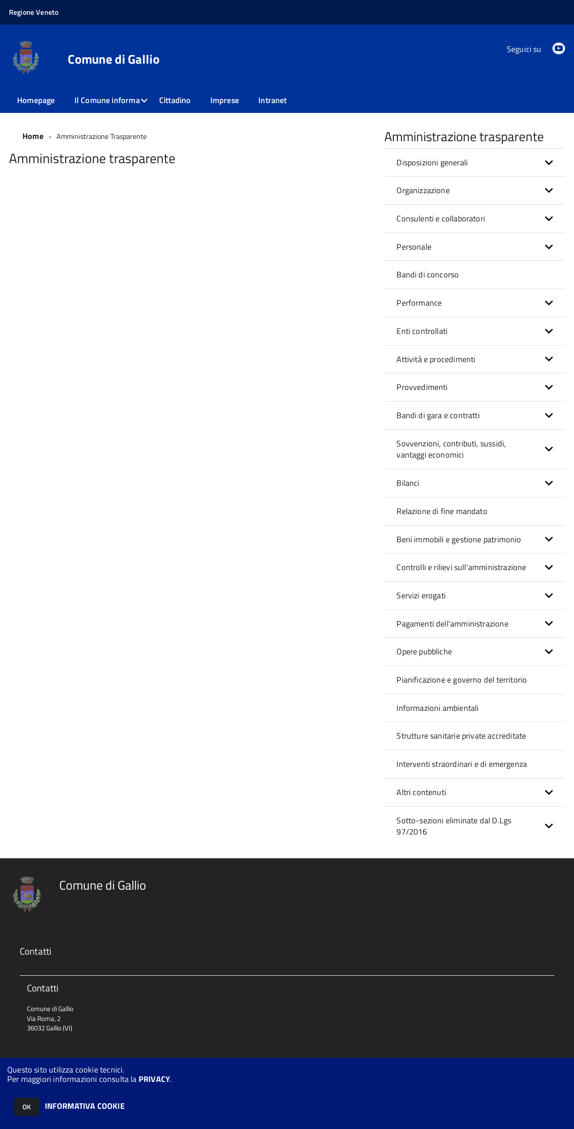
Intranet (272, 100)
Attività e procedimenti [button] (435, 359)
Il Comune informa (107, 100)
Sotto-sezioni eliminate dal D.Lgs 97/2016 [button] (453, 826)
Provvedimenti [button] (422, 387)
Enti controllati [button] (422, 331)
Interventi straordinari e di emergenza (461, 764)
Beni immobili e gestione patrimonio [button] (458, 539)
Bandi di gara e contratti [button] (438, 415)
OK (26, 1107)
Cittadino (175, 100)
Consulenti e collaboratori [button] (440, 218)
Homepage (36, 100)
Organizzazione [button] (423, 190)
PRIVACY (154, 1079)
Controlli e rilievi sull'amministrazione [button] (461, 567)
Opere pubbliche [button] (424, 651)
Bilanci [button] (407, 483)
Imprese (224, 100)
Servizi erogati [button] (421, 595)
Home (32, 136)
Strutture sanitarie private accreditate (461, 736)
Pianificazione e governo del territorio (461, 680)
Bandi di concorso (427, 274)
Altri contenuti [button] (421, 792)
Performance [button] (419, 303)
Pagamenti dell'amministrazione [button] (452, 624)
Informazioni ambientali (437, 708)
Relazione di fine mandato (441, 511)
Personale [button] (413, 247)
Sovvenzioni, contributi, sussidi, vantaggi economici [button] (451, 449)
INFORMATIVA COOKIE (85, 1106)
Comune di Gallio (113, 59)
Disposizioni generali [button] (432, 162)
